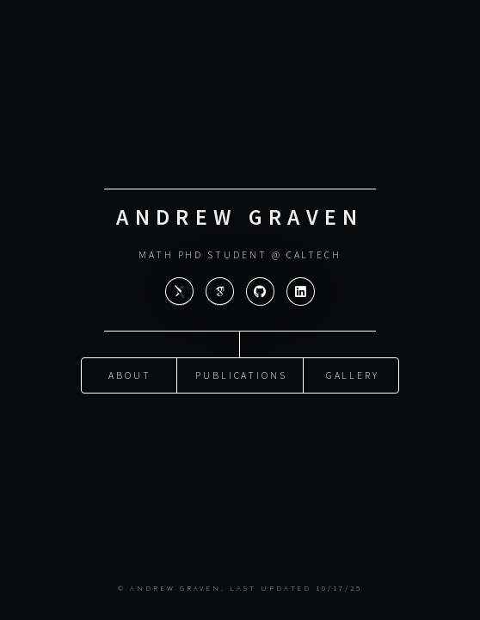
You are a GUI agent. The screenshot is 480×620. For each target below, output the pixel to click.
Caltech (314, 254)
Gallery (353, 373)
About (129, 373)
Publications (241, 373)
